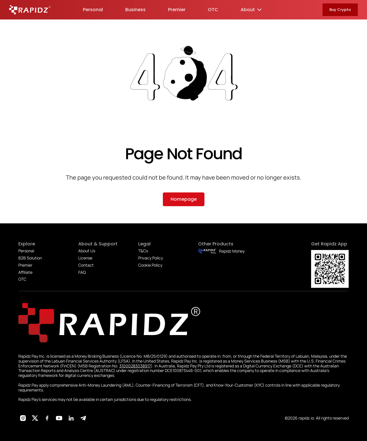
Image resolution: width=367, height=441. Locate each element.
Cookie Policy (150, 265)
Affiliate (25, 272)
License (85, 258)
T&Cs (143, 250)
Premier (25, 265)
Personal (26, 250)
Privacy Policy (150, 258)
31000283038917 (135, 366)
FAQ (82, 272)
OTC (22, 279)
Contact (86, 265)
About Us (86, 250)
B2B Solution (30, 258)
